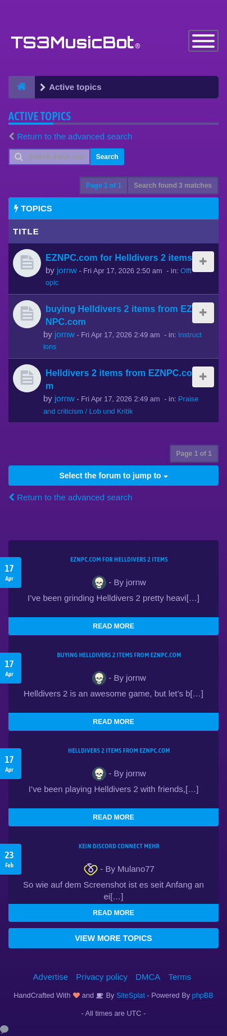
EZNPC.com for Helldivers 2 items (119, 257)
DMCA (147, 976)
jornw (67, 270)
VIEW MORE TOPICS (113, 938)
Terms (180, 976)
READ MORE (113, 626)
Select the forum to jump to (113, 475)
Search (107, 157)
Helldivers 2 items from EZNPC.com (119, 750)
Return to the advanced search (74, 136)
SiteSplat (129, 995)
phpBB (203, 995)
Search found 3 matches (173, 185)
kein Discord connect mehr (119, 846)
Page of (103, 185)
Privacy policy (102, 976)
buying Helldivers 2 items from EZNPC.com (119, 655)
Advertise (51, 976)
